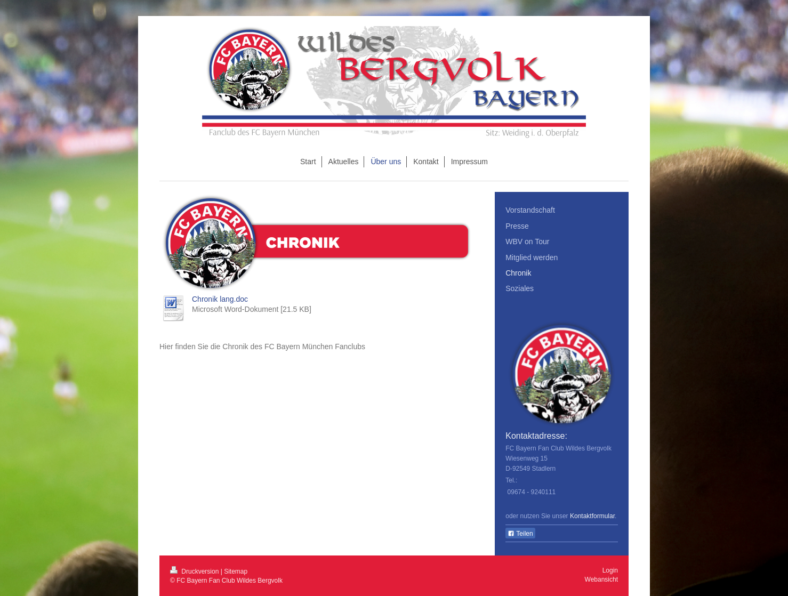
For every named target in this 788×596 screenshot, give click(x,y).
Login (610, 570)
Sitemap (235, 571)
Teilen (520, 533)
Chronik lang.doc (220, 299)
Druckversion (195, 571)
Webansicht (601, 579)
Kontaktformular (592, 516)
